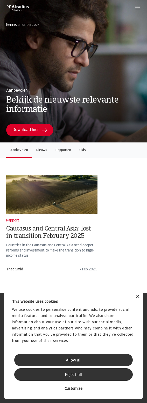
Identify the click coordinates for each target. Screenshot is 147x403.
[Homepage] (17, 7)
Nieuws (41, 150)
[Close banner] (137, 296)
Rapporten (63, 150)
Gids (82, 150)
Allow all (73, 360)
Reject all (73, 375)
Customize (73, 389)
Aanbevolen (19, 150)
